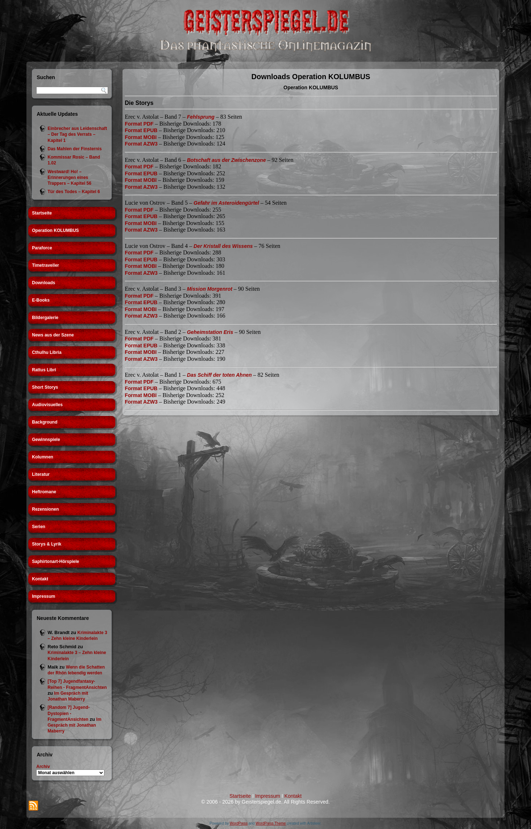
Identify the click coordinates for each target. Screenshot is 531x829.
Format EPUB (141, 130)
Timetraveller (45, 265)
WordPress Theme (271, 823)
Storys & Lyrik (46, 544)
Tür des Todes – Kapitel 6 (73, 191)
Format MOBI (141, 137)
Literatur (41, 474)
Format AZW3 (141, 144)
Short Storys (45, 387)
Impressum (43, 596)
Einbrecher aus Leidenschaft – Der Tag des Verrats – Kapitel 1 (77, 134)
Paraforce (42, 247)
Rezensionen (45, 509)
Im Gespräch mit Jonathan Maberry (74, 725)
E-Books (41, 300)
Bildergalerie (45, 317)
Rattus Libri (44, 369)
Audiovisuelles (47, 404)
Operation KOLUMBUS (55, 230)
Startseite (42, 213)
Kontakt (40, 578)
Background (44, 422)
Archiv (43, 766)
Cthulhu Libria (46, 352)
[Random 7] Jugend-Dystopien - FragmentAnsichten (68, 713)
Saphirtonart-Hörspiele (55, 561)
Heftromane (44, 491)
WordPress (239, 823)
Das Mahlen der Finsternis (74, 148)
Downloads (43, 282)
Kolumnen (42, 457)
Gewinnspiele (46, 439)
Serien (38, 526)
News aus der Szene (53, 335)
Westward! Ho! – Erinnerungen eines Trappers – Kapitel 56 (69, 177)
